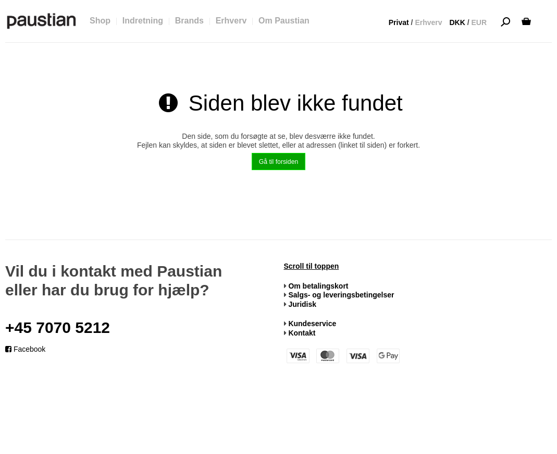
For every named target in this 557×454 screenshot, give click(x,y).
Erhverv (428, 22)
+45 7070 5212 (57, 327)
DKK (457, 22)
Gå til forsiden (279, 161)
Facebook (25, 349)
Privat (399, 22)
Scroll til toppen (311, 266)
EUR (479, 22)
